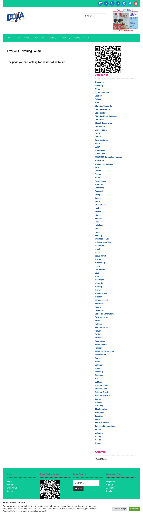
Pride (97, 334)
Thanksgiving (101, 409)
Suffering (99, 406)
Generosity (99, 191)
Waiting (98, 436)
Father (98, 178)
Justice (98, 259)
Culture (98, 137)
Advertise (27, 38)
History (98, 215)
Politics (98, 324)
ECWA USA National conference (108, 157)
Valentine (99, 433)
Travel (98, 419)
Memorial (99, 283)
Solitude (98, 382)
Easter (98, 143)
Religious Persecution (104, 351)
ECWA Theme (101, 154)
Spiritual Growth (102, 392)
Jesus (97, 253)
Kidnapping (100, 263)
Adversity (99, 86)
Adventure (99, 82)
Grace (97, 201)
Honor (97, 229)
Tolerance (99, 413)
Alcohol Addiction (103, 92)
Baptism (98, 96)
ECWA (97, 147)
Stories (98, 399)
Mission (98, 297)
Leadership (100, 269)
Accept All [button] (134, 509)
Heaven (98, 212)
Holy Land (99, 225)
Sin (96, 378)
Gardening (99, 188)
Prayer (98, 331)
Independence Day (103, 242)
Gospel (98, 198)
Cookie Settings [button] (120, 509)
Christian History (102, 109)
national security (102, 300)
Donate (51, 38)
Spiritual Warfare (102, 396)
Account (110, 488)
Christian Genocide (103, 106)
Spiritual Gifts (101, 389)
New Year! (99, 303)
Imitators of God (102, 239)
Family (98, 171)
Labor (97, 266)
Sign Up (77, 38)
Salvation (99, 365)
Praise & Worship (102, 327)
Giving (97, 195)
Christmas (99, 120)
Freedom (99, 184)
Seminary (99, 372)
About (17, 38)
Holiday (98, 218)
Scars (97, 368)
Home (9, 38)
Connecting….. (101, 130)
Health (98, 208)
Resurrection (100, 355)
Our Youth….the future (104, 314)
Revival (98, 358)
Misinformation (102, 293)
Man (97, 276)
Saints (97, 361)
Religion (98, 348)
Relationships (101, 344)
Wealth (98, 440)
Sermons (99, 375)
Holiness (99, 222)
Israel (97, 249)
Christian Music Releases (106, 116)
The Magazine (63, 38)
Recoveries (100, 341)
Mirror (98, 290)
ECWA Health (100, 150)
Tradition (99, 416)
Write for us (39, 38)
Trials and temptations (105, 426)
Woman (98, 443)
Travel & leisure (102, 423)
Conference (100, 126)
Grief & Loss (100, 205)
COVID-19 (99, 133)
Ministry (98, 286)
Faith (97, 167)
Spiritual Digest (101, 385)
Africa (97, 89)
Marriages (99, 280)
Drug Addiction (101, 140)
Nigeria (98, 307)
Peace (97, 321)
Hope (97, 232)
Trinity (98, 430)
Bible (97, 103)
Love (97, 273)
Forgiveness (100, 181)
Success (98, 402)
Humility (98, 235)
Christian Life (101, 113)
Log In (86, 38)
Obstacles (99, 310)
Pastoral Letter (101, 317)
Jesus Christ (100, 256)
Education (99, 160)
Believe (98, 99)
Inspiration (99, 246)
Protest (98, 338)
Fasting (98, 174)
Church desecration (103, 123)
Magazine (110, 482)
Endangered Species (104, 164)
